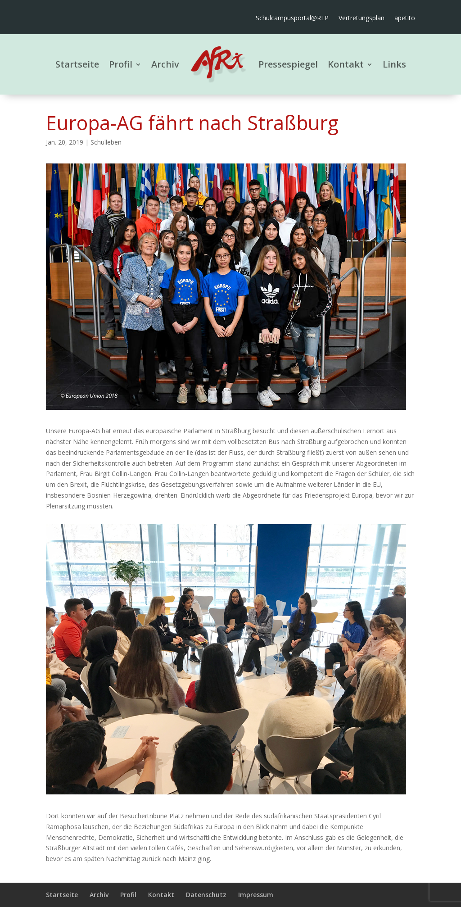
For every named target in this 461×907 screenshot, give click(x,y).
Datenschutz (206, 894)
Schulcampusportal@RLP (292, 18)
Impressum (255, 894)
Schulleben (106, 142)
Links (394, 64)
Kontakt (346, 64)
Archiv (165, 64)
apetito (404, 18)
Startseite (77, 64)
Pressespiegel (288, 64)
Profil (120, 64)
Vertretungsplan (361, 18)
